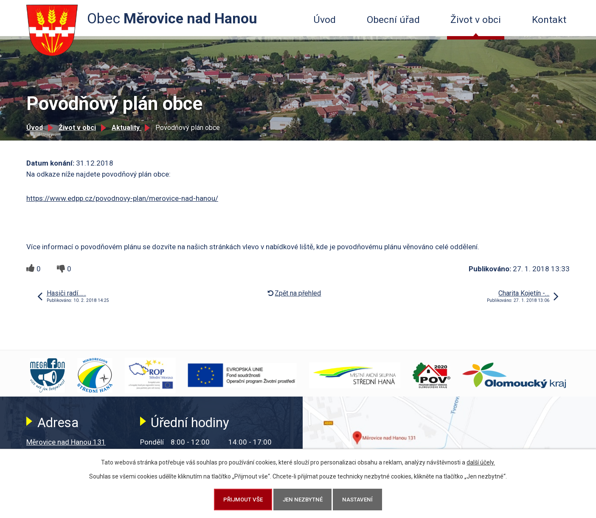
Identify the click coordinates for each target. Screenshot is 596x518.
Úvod (324, 19)
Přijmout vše (243, 499)
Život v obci (475, 19)
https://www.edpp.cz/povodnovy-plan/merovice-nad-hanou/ (122, 198)
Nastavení (357, 499)
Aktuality (126, 128)
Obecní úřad (393, 19)
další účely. (481, 462)
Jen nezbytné (303, 499)
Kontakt (549, 19)
